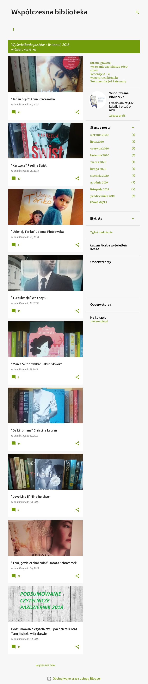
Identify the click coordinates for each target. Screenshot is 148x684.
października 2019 (102, 196)
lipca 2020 (97, 141)
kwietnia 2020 (99, 155)
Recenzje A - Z (88, 29)
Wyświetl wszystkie (23, 49)
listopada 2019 (99, 189)
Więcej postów (45, 665)
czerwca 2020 (99, 148)
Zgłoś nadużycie (101, 232)
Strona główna (22, 29)
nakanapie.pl (99, 321)
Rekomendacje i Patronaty (108, 81)
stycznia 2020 (99, 175)
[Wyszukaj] (137, 12)
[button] (77, 112)
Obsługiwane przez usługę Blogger (74, 678)
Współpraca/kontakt (55, 29)
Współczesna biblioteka (49, 12)
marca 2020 (98, 162)
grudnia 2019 (99, 182)
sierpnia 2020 (99, 135)
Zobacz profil (117, 115)
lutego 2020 (98, 169)
